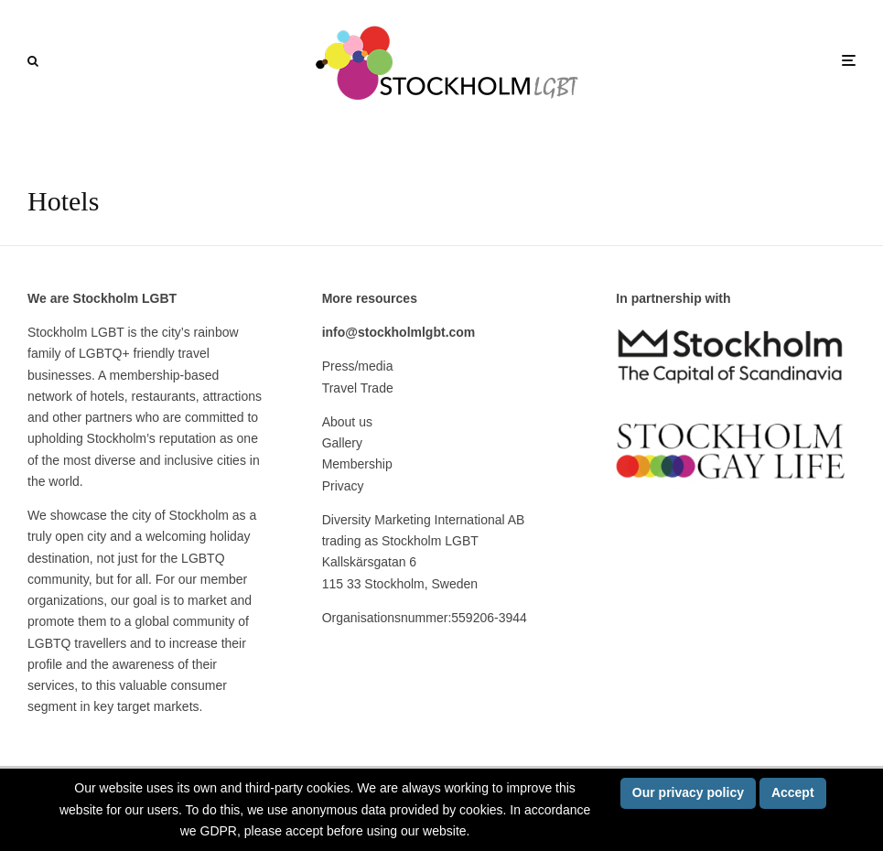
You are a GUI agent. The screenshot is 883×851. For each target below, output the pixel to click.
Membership (357, 464)
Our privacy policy (688, 792)
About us (347, 422)
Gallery (342, 443)
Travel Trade (357, 388)
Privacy (343, 486)
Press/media (357, 366)
